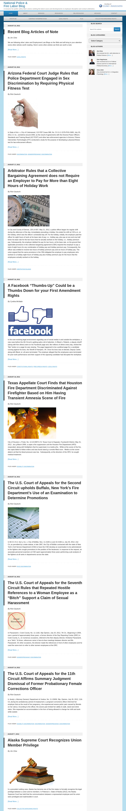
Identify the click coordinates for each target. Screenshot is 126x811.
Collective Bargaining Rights (105, 19)
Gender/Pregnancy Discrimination (40, 154)
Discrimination (22, 154)
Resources (59, 13)
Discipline (13, 19)
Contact (114, 13)
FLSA (81, 19)
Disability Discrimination (25, 466)
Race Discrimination (24, 566)
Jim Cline (100, 51)
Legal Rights (63, 19)
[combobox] (101, 29)
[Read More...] (13, 50)
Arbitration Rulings (24, 269)
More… (110, 55)
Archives (97, 13)
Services (41, 13)
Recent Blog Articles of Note (33, 32)
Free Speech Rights (40, 366)
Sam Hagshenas (102, 59)
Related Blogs (78, 13)
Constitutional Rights (25, 366)
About (25, 13)
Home (11, 13)
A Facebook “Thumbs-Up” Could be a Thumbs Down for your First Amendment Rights (44, 290)
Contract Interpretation (38, 19)
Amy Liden (100, 70)
